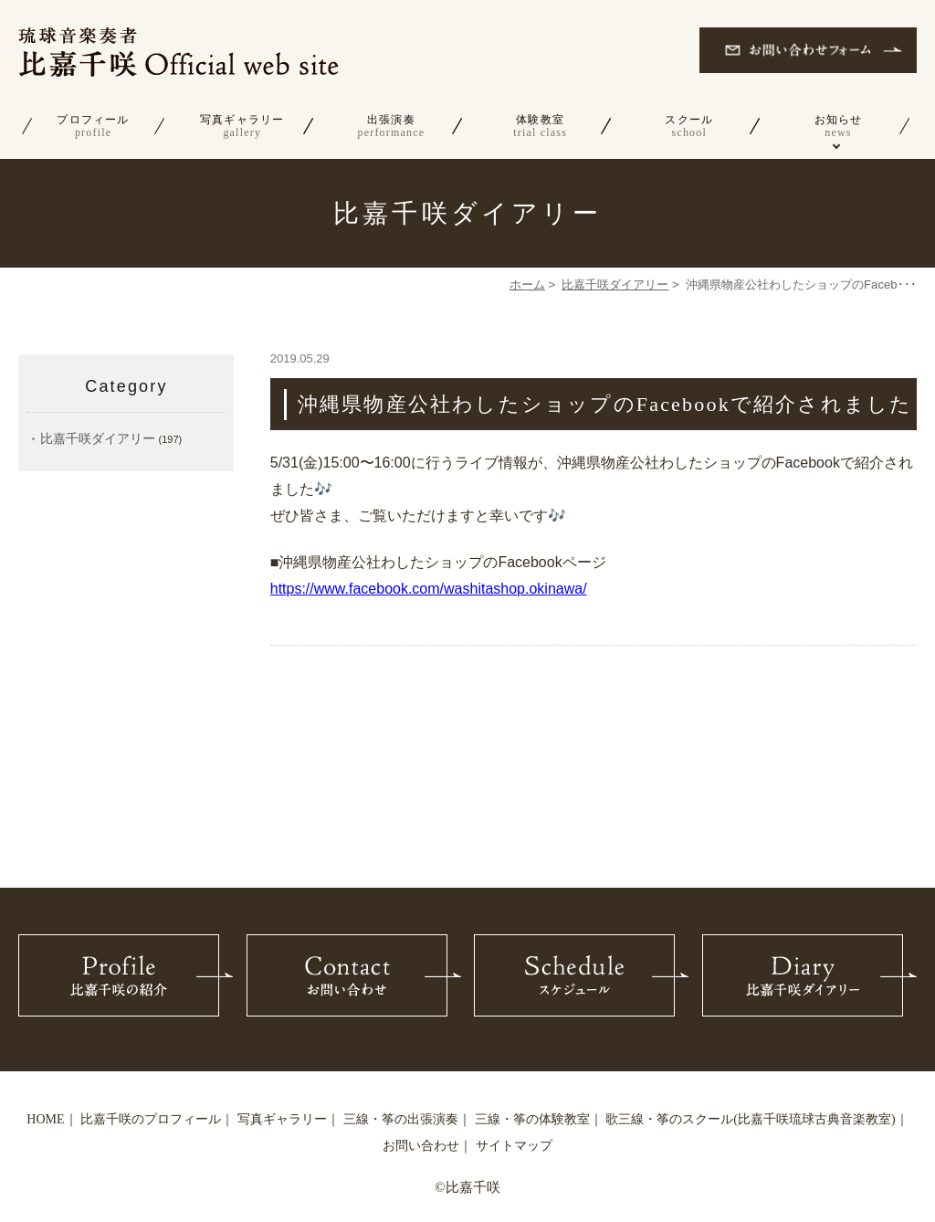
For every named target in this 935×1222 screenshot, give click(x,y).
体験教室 (540, 126)
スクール (689, 126)
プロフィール (92, 126)
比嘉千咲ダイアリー (615, 284)
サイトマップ (514, 1146)
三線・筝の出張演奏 (400, 1119)
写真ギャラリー (242, 126)
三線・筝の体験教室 (532, 1119)
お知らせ (838, 126)
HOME (45, 1119)
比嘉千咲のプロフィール (150, 1119)
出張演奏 (391, 126)
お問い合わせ (421, 1146)
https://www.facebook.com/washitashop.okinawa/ (428, 588)
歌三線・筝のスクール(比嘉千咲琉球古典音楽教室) (750, 1119)
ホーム (527, 284)
